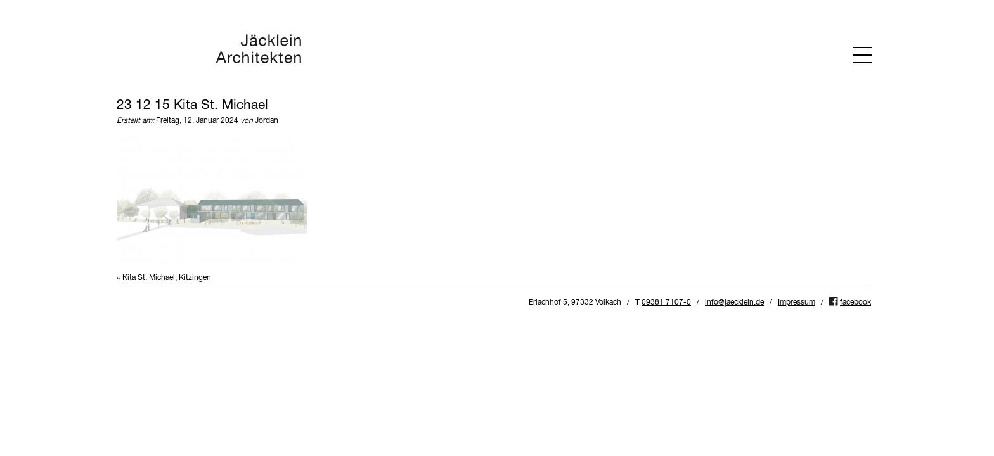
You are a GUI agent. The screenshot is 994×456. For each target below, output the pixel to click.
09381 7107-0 (666, 303)
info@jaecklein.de (734, 303)
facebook (855, 303)
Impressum (796, 303)
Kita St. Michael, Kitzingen (166, 278)
